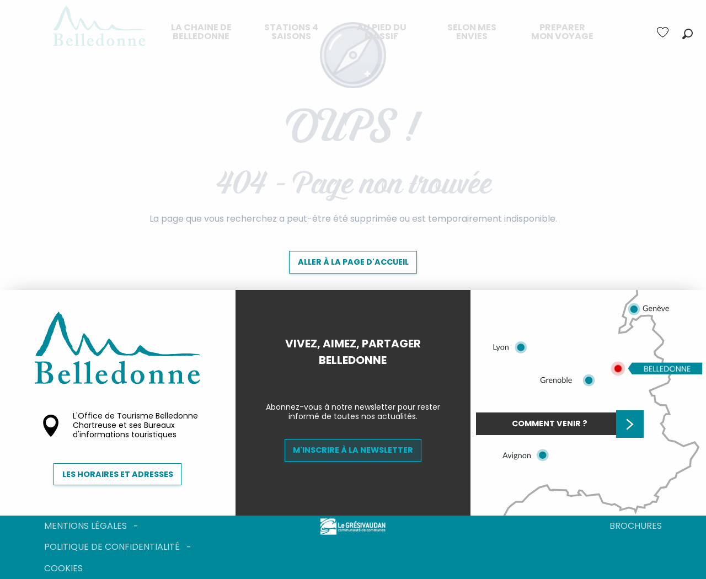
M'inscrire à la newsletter (353, 449)
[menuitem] (201, 32)
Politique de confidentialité (112, 546)
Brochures (635, 525)
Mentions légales (85, 525)
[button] (687, 34)
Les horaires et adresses (117, 474)
